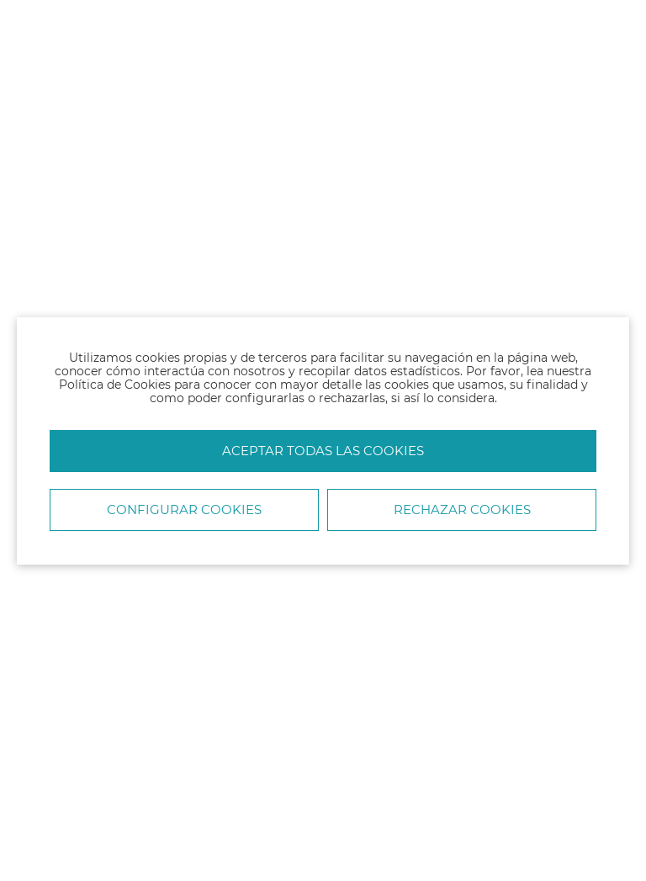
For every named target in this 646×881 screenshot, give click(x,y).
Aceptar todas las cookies (323, 451)
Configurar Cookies (184, 509)
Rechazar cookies (462, 509)
